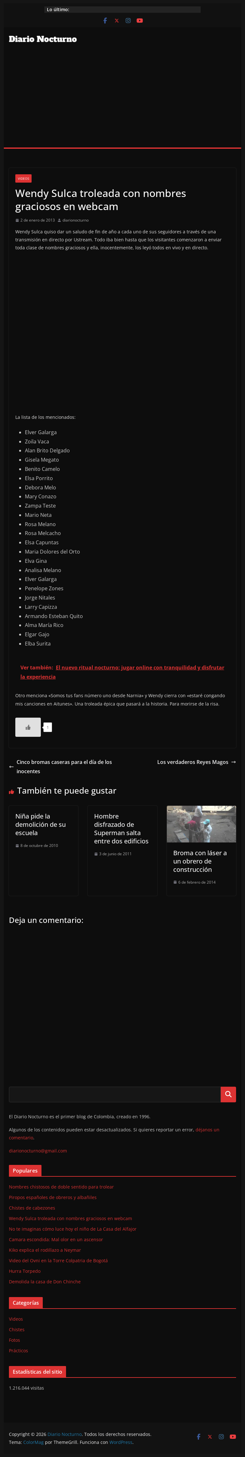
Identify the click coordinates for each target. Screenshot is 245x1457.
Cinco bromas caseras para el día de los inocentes (60, 767)
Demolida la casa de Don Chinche (45, 1282)
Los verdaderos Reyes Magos (196, 762)
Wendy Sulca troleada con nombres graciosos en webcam (70, 1218)
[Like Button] (28, 727)
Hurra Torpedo (25, 1271)
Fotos (14, 1340)
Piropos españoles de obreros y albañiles (53, 1197)
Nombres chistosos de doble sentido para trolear (61, 1187)
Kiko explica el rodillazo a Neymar (45, 1250)
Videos (23, 178)
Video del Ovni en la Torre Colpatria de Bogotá (58, 1260)
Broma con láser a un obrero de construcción (200, 861)
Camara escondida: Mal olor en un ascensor (56, 1239)
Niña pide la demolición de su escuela (40, 824)
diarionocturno (76, 220)
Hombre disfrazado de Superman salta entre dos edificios (121, 828)
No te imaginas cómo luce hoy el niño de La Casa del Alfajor (73, 1229)
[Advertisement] (122, 99)
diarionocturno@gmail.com (38, 1151)
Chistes (17, 1329)
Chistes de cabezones (32, 1208)
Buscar (228, 1094)
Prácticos (18, 1351)
